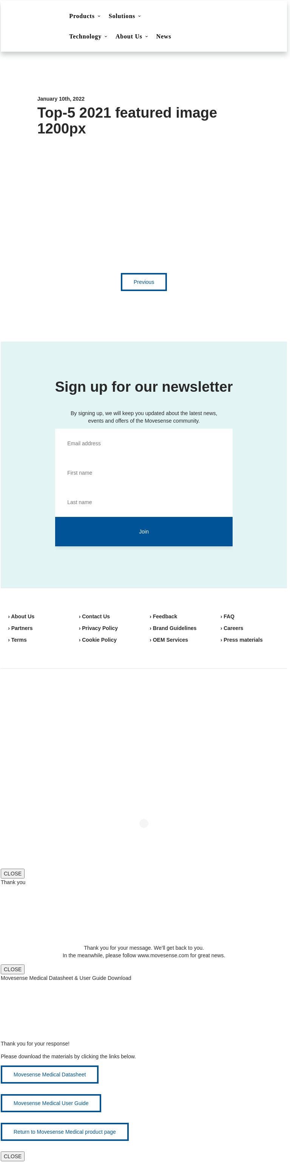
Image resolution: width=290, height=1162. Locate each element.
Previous (144, 282)
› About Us (21, 616)
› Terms (17, 640)
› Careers (232, 628)
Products (81, 16)
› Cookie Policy (98, 640)
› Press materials (242, 640)
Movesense (45, 696)
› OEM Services (169, 640)
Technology (85, 36)
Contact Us (216, 17)
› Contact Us (94, 616)
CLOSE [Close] (13, 874)
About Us (129, 36)
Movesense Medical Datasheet (50, 1075)
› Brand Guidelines (173, 628)
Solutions (122, 16)
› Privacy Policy (98, 628)
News (163, 36)
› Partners (20, 628)
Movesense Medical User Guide (51, 1103)
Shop (254, 17)
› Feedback (163, 616)
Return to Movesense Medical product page (65, 1132)
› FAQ (227, 616)
